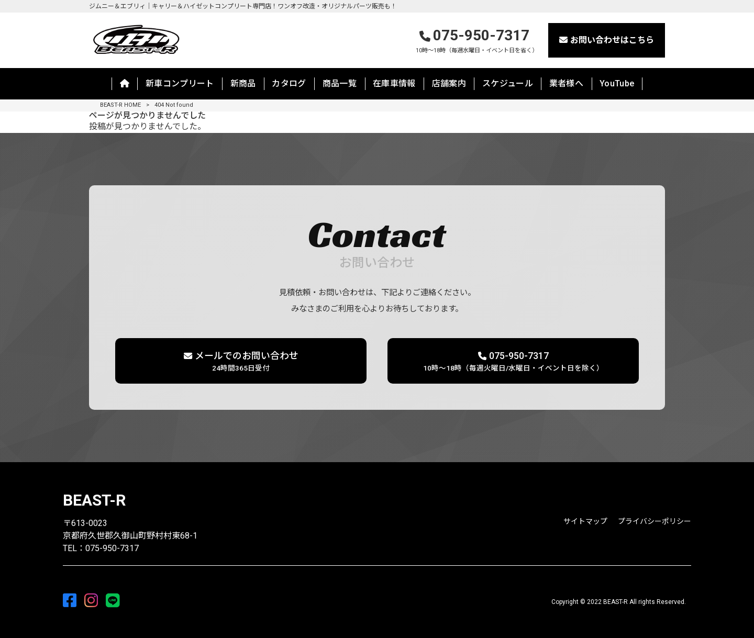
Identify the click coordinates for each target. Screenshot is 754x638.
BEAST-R (94, 500)
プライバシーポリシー (654, 521)
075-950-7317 (477, 41)
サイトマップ (585, 521)
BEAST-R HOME (120, 105)
